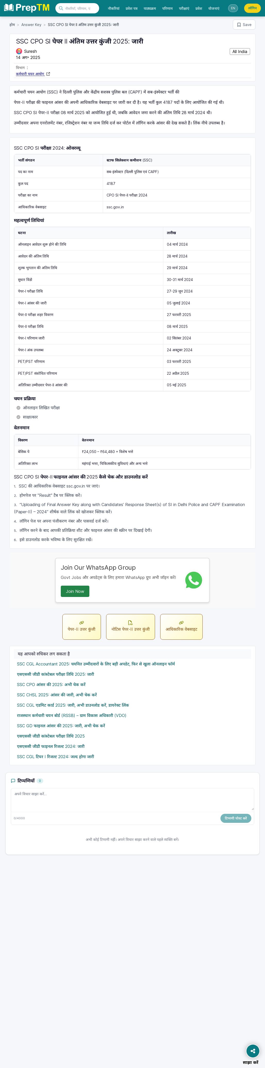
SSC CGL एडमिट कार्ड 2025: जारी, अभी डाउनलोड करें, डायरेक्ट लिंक (73, 705)
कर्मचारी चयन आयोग (30, 74)
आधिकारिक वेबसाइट (181, 625)
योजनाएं (213, 8)
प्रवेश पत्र (132, 8)
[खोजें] (80, 8)
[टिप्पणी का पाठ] (132, 799)
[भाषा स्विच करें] (233, 8)
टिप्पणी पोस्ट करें (236, 818)
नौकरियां (113, 8)
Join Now (75, 591)
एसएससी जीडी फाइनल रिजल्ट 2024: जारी (50, 746)
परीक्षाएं (184, 8)
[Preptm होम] (26, 8)
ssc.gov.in (115, 207)
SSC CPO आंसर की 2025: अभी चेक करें (51, 684)
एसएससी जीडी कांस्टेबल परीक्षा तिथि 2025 (51, 736)
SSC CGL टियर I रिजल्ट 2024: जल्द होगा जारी (55, 756)
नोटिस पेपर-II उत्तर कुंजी (131, 625)
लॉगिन (252, 8)
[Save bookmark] (244, 25)
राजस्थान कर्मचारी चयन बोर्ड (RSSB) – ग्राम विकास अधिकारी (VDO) (71, 715)
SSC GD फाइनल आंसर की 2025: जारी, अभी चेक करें (61, 725)
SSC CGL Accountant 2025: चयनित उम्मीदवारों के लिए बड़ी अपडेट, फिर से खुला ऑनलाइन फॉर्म (96, 664)
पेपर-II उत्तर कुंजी (82, 625)
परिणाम (167, 8)
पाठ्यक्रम (150, 8)
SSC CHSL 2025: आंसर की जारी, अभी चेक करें (57, 694)
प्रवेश (198, 8)
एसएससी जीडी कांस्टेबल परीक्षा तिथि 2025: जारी (55, 674)
